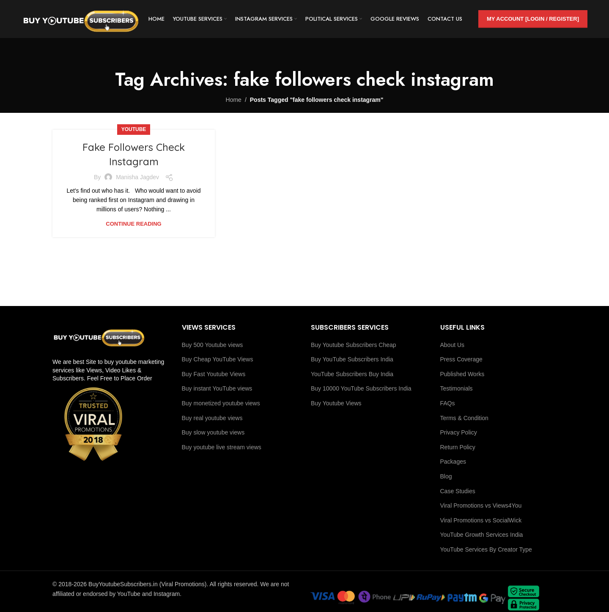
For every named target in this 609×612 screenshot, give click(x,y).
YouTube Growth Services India (481, 534)
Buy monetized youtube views (221, 403)
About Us (452, 345)
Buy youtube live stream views (221, 447)
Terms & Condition (464, 418)
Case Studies (457, 491)
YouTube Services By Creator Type (486, 549)
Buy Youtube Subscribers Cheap (353, 345)
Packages (453, 461)
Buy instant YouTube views (217, 388)
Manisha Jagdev (137, 177)
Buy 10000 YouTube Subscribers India (361, 388)
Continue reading (133, 224)
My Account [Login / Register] (533, 19)
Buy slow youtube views (213, 432)
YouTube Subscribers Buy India (352, 374)
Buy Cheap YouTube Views (217, 359)
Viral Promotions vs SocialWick (481, 520)
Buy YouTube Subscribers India (352, 359)
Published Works (462, 374)
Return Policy (457, 447)
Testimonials (456, 388)
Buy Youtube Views (336, 403)
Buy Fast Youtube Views (214, 374)
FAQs (447, 403)
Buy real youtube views (212, 418)
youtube (133, 129)
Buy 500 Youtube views (212, 345)
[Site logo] (81, 18)
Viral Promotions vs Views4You (481, 505)
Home (233, 99)
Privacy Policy (458, 432)
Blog (446, 476)
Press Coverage (461, 359)
